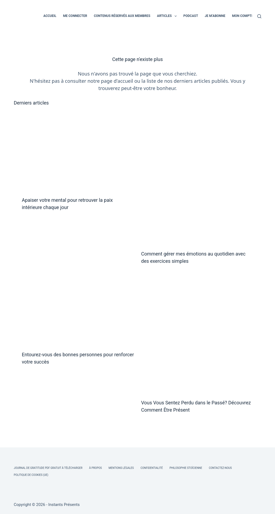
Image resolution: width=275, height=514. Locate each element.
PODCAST (190, 16)
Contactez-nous (220, 467)
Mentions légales (121, 467)
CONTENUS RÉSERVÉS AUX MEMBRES (122, 16)
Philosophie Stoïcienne (185, 467)
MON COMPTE (242, 16)
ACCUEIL (49, 16)
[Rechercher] (259, 16)
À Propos (95, 467)
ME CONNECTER (75, 16)
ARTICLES (168, 16)
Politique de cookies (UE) (31, 474)
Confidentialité (151, 467)
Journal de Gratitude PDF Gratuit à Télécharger (48, 467)
